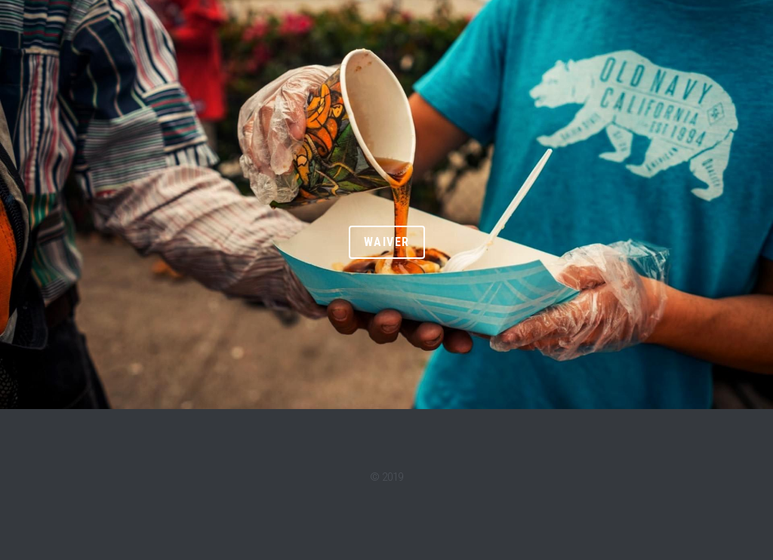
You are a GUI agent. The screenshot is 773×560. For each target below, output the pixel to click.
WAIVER (387, 242)
